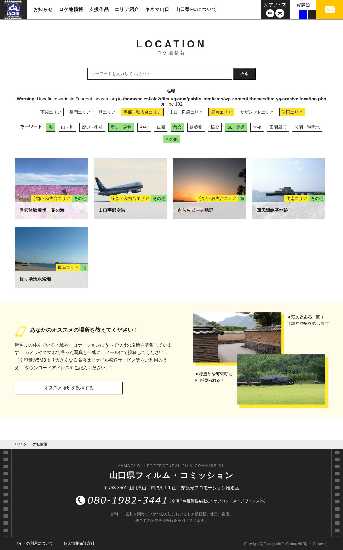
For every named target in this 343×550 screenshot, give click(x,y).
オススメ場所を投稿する (69, 387)
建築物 (196, 127)
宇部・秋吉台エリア (142, 112)
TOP (18, 444)
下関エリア (50, 112)
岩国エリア (292, 112)
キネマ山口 (157, 9)
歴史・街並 (92, 127)
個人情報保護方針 (79, 543)
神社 (144, 127)
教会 (177, 127)
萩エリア (107, 112)
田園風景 (278, 127)
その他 (171, 139)
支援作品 (99, 9)
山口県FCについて (196, 9)
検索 (244, 73)
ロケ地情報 (71, 9)
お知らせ (43, 9)
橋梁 (215, 127)
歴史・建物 (121, 127)
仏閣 (161, 127)
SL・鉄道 (236, 127)
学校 (257, 127)
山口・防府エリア (186, 112)
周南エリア (221, 112)
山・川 (67, 127)
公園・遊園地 (307, 127)
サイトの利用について (34, 543)
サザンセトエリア (257, 112)
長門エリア (79, 112)
